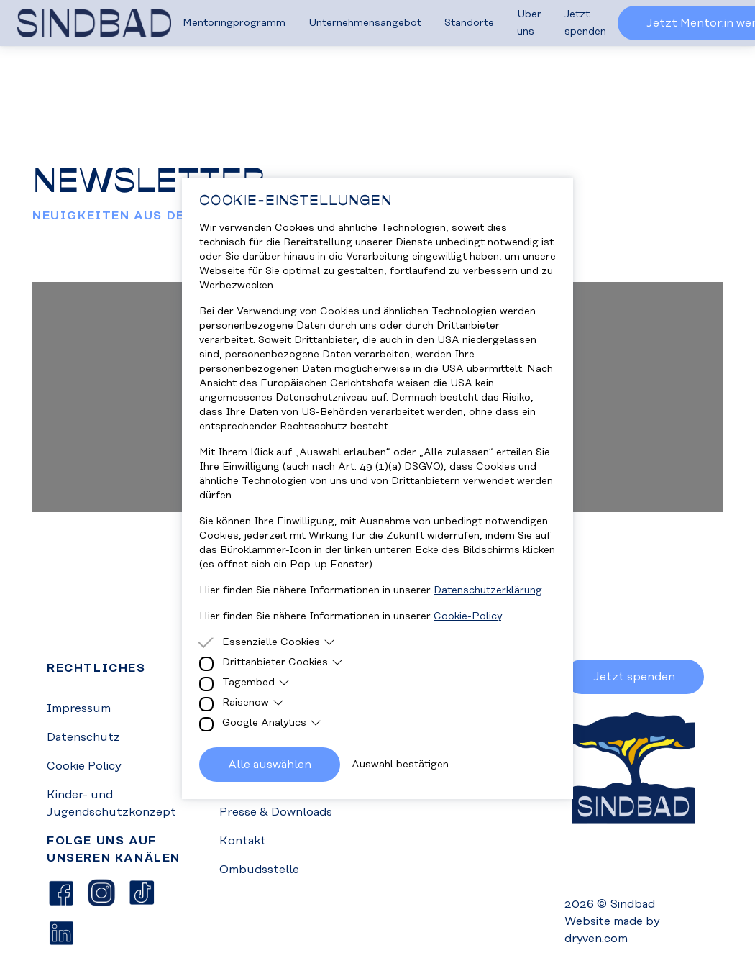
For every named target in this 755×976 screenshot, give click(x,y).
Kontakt (242, 840)
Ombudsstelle (259, 869)
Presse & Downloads (275, 812)
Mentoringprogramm (234, 23)
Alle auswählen (269, 764)
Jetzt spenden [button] (634, 676)
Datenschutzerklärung (488, 590)
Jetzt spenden (585, 23)
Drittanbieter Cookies (282, 662)
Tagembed (256, 682)
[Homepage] (94, 23)
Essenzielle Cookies (278, 642)
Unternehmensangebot (364, 23)
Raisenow (253, 702)
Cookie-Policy (467, 616)
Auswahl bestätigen (400, 764)
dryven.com (596, 938)
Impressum (79, 708)
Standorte (469, 23)
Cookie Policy (84, 766)
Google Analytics (271, 723)
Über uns (529, 23)
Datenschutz (83, 737)
